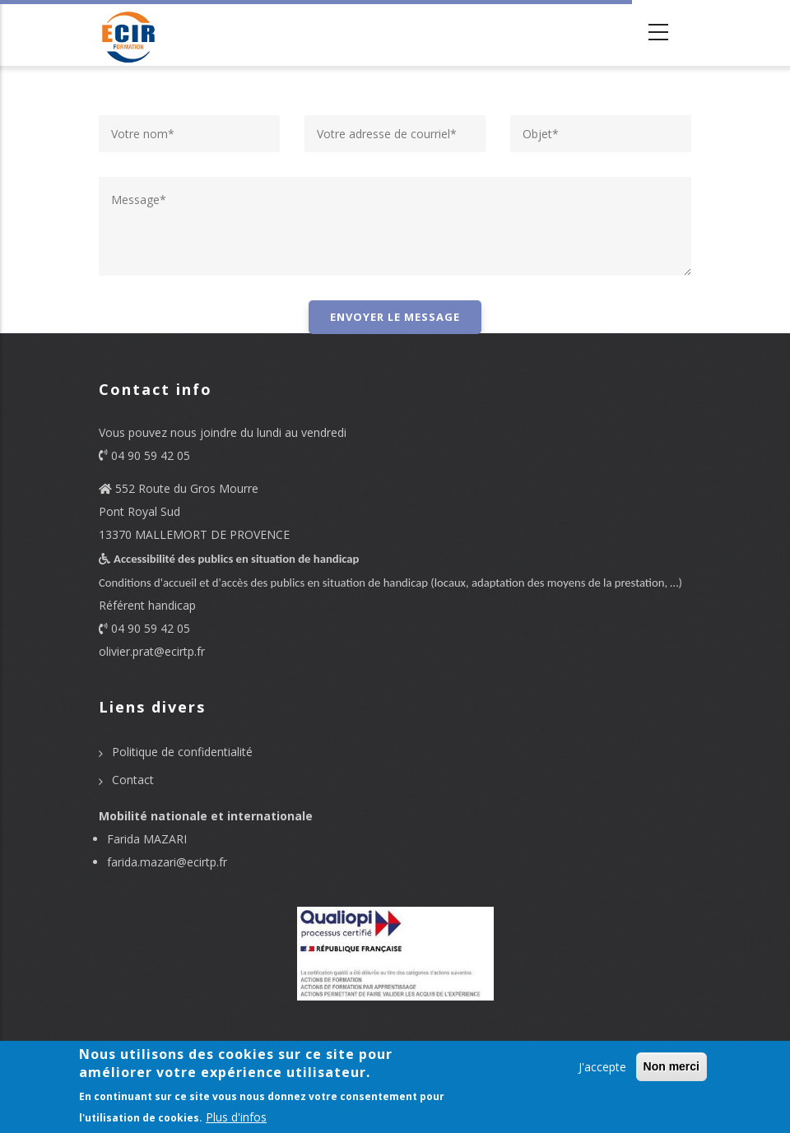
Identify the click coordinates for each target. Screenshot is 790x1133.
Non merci (671, 1066)
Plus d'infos (236, 1117)
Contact (133, 779)
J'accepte (602, 1067)
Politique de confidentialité (182, 751)
